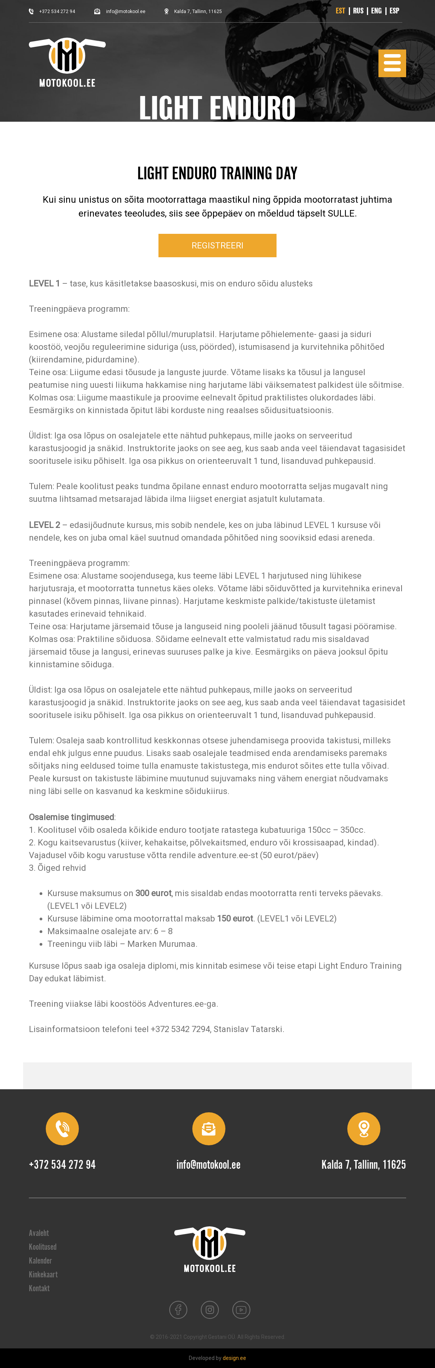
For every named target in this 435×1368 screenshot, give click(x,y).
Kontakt (39, 1289)
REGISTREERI (217, 245)
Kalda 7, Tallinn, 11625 (198, 11)
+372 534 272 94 (57, 11)
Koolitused (43, 1247)
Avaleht (39, 1233)
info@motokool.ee (125, 11)
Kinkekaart (43, 1275)
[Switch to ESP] (394, 11)
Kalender (40, 1261)
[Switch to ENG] (376, 11)
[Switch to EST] (340, 11)
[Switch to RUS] (358, 11)
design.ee (234, 1358)
